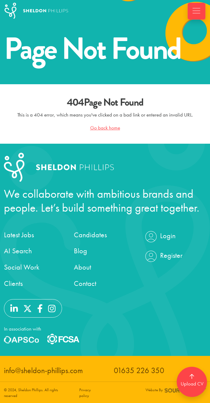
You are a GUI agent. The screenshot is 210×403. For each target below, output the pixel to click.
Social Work (21, 267)
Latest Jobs (19, 234)
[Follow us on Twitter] (27, 307)
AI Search (18, 250)
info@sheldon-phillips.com (43, 371)
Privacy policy (85, 392)
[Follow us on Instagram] (52, 307)
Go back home (105, 127)
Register (163, 256)
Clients (13, 283)
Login (160, 236)
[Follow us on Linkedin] (14, 307)
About (82, 267)
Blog (80, 250)
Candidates (90, 234)
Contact (85, 283)
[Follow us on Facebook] (40, 307)
